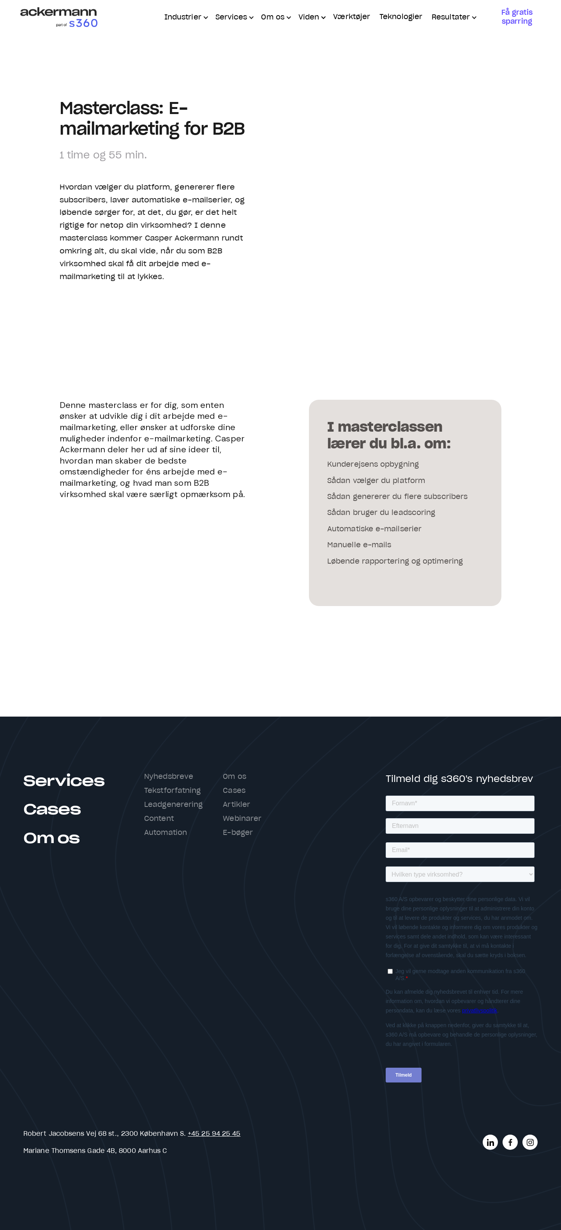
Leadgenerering (173, 804)
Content (159, 818)
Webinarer (242, 818)
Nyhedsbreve (168, 776)
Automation (165, 832)
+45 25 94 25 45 (214, 1134)
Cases (51, 810)
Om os (51, 838)
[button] (185, 17)
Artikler (236, 804)
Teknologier (400, 17)
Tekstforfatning (172, 790)
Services (63, 781)
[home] (58, 17)
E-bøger (238, 832)
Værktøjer (351, 17)
